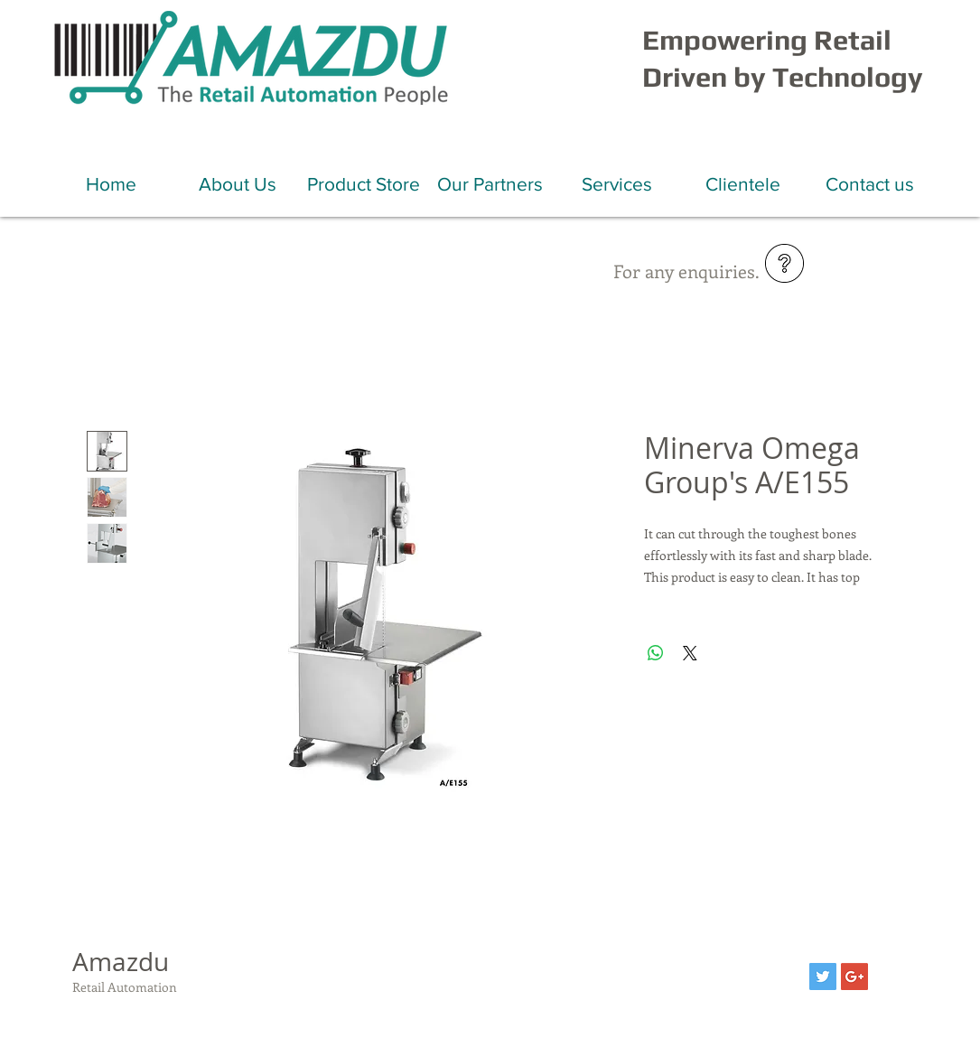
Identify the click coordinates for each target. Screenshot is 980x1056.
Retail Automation (124, 986)
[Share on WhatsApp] (656, 653)
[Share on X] (690, 653)
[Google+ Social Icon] (854, 976)
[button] (237, 184)
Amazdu (120, 961)
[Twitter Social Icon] (822, 976)
